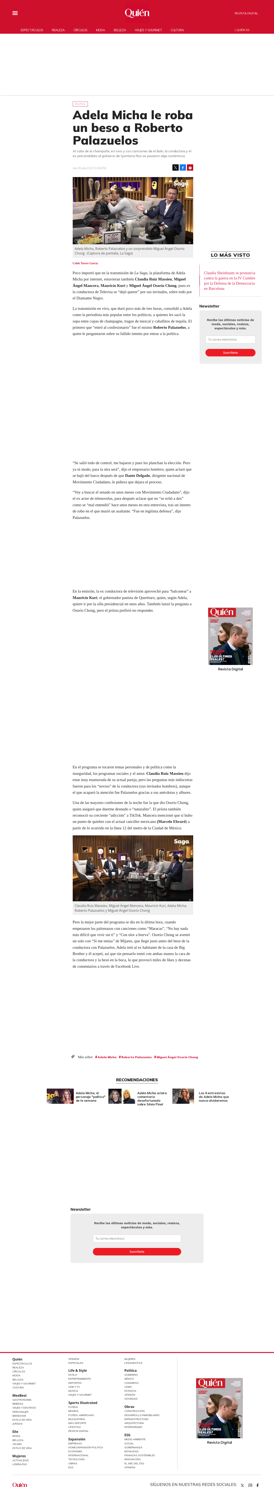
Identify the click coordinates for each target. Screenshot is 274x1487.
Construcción (134, 1411)
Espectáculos (32, 30)
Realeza (58, 30)
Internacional (78, 1455)
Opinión (73, 1358)
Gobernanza (133, 1447)
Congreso (131, 1382)
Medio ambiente (135, 1439)
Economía (75, 1451)
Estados (130, 1390)
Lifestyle (74, 1427)
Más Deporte (77, 1423)
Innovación (132, 1459)
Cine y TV (74, 1386)
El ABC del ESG (134, 1463)
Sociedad (131, 1398)
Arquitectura (134, 1423)
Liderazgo (19, 1464)
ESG (70, 1467)
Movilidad (131, 1451)
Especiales (75, 1362)
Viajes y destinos (24, 1407)
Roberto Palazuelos (136, 1057)
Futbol (73, 1407)
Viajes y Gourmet (24, 1383)
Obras (72, 1463)
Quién (17, 1359)
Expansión (76, 1439)
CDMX (128, 1386)
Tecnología (76, 1459)
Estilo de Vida (22, 1419)
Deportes (75, 1382)
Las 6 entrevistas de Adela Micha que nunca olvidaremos (213, 1097)
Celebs (17, 1444)
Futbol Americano (81, 1415)
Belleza (120, 30)
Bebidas (17, 1403)
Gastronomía (22, 1399)
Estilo (72, 1374)
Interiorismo (133, 1427)
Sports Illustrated (82, 1402)
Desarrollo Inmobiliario (142, 1415)
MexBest (19, 1395)
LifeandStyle (133, 1362)
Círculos (80, 30)
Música (73, 1390)
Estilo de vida (22, 1448)
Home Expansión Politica (85, 1447)
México (129, 1378)
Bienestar (19, 1415)
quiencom (253, 1484)
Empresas (75, 1443)
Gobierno (131, 1374)
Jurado (17, 1423)
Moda (100, 30)
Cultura (177, 30)
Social (129, 1443)
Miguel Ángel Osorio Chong (177, 1057)
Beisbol (73, 1411)
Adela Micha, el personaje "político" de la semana (89, 1097)
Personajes (20, 1411)
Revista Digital (246, 13)
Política (80, 104)
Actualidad (20, 1460)
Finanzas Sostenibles (139, 1455)
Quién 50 (243, 30)
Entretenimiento (79, 1378)
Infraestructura (136, 1419)
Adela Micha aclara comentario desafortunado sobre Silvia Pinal (151, 1098)
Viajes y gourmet (148, 30)
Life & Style (77, 1370)
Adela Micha (107, 1057)
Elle (15, 1431)
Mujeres (19, 1456)
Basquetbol (77, 1419)
